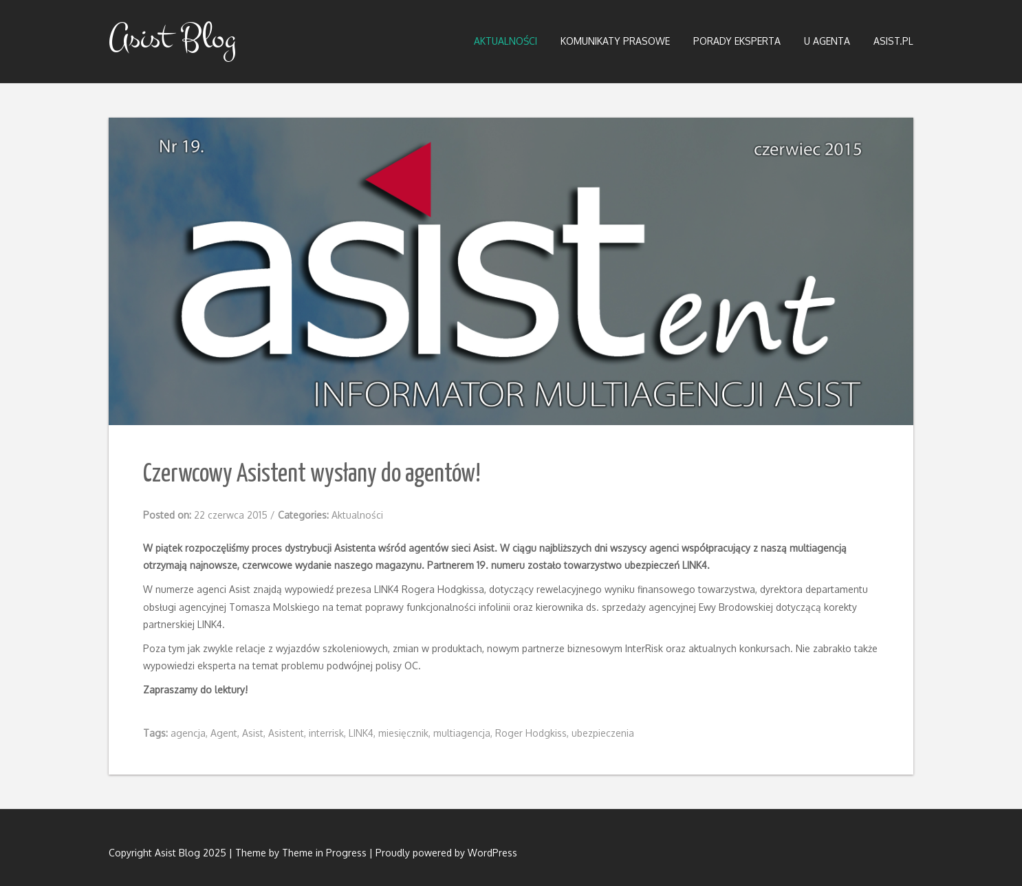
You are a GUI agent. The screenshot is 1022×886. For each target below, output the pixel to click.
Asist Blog (172, 38)
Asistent (286, 733)
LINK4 (361, 733)
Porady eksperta (737, 41)
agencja (188, 733)
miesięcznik (403, 733)
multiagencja (461, 733)
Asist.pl (893, 41)
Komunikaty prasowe (615, 41)
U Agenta (827, 41)
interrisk (326, 733)
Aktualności (505, 41)
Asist (252, 733)
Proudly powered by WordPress (446, 852)
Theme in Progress (324, 852)
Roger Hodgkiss (531, 733)
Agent (223, 733)
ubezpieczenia (603, 733)
